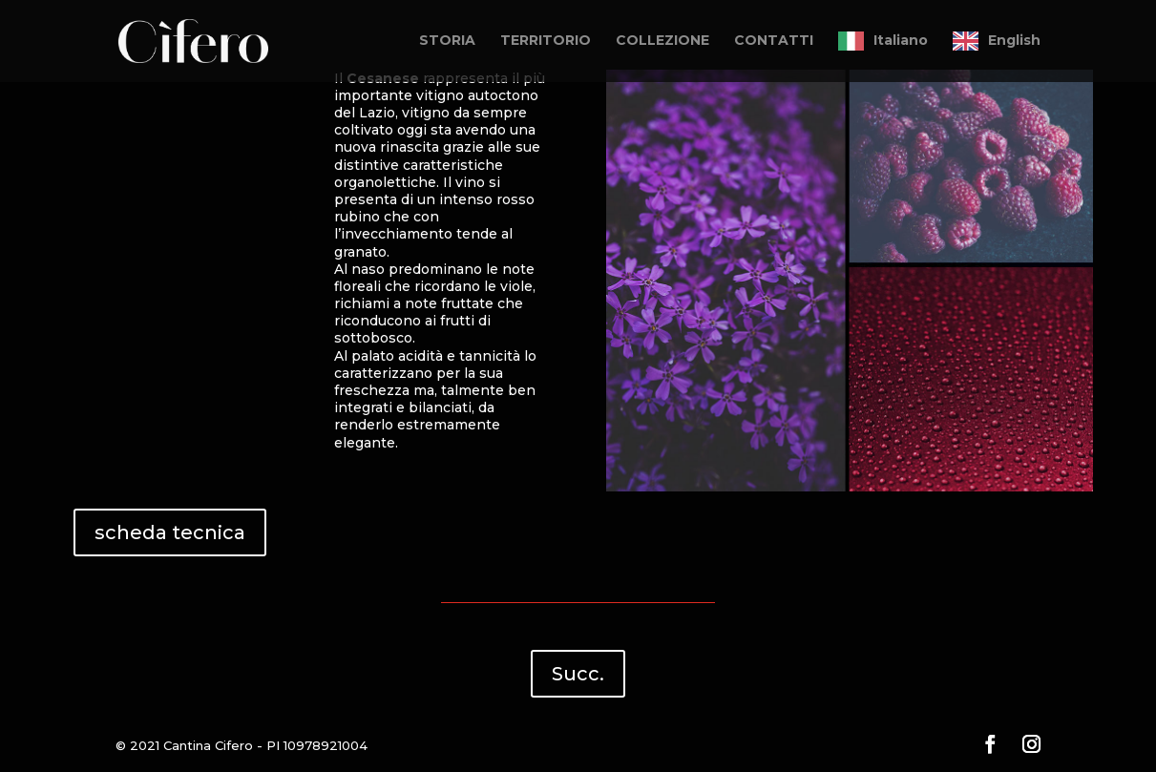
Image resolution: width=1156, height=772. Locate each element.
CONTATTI (773, 41)
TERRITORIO (545, 41)
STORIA (447, 41)
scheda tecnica (170, 532)
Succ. (578, 673)
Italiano (900, 40)
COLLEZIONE (662, 41)
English (1014, 40)
